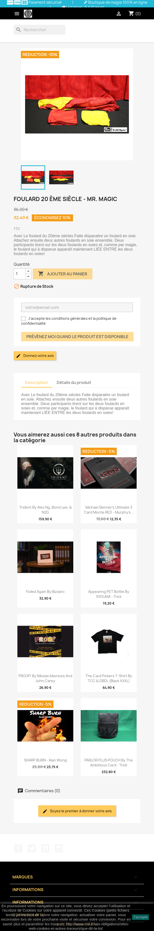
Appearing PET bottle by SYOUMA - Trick (108, 594)
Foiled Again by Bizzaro (45, 591)
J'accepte (140, 917)
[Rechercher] (39, 30)
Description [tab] (36, 382)
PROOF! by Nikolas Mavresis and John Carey (45, 678)
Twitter (32, 848)
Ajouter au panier (62, 274)
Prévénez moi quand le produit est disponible (77, 336)
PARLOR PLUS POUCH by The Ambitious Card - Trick (108, 762)
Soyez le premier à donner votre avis (77, 811)
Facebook (18, 848)
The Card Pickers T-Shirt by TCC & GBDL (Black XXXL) (108, 678)
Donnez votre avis (35, 355)
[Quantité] (20, 273)
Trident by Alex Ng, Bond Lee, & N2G (45, 510)
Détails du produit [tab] (74, 382)
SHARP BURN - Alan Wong (45, 760)
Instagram (59, 848)
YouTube (45, 848)
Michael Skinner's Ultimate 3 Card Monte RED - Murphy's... (109, 510)
